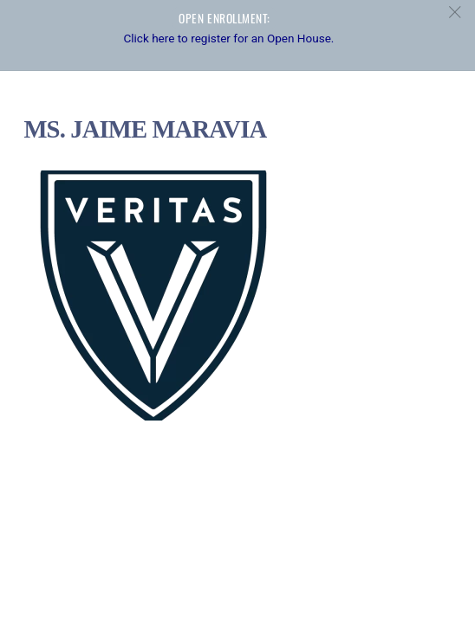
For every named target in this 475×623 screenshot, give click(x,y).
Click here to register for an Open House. (228, 38)
